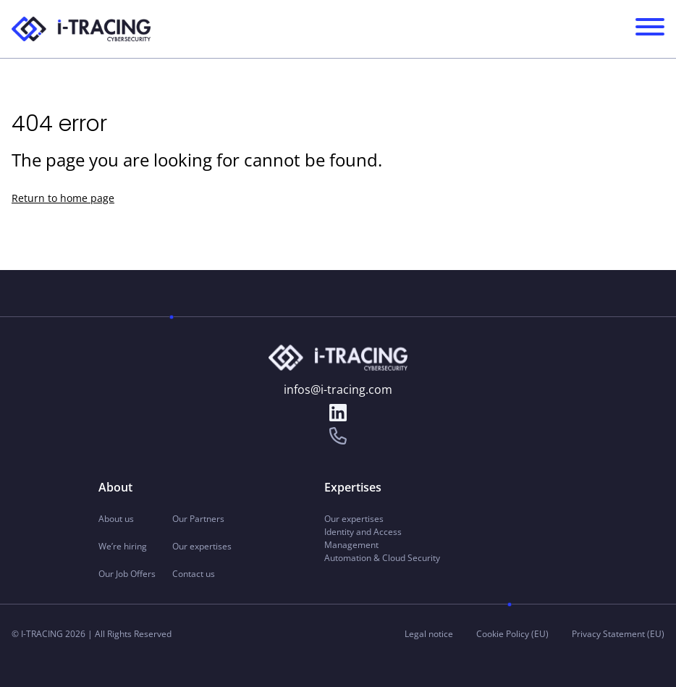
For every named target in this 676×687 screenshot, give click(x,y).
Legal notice (429, 634)
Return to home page (63, 198)
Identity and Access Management (363, 538)
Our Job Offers (127, 574)
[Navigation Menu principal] (649, 29)
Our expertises (202, 546)
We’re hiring (122, 546)
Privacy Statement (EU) (618, 634)
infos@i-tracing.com (338, 389)
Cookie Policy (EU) (512, 634)
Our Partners (198, 519)
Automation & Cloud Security (382, 558)
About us (116, 519)
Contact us (193, 574)
